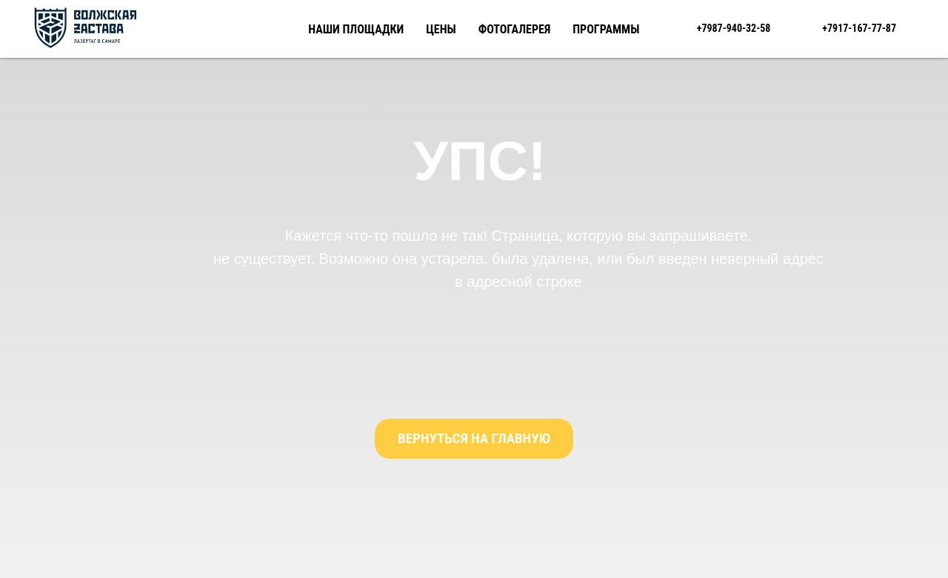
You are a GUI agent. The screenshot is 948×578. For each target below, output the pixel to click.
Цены (441, 29)
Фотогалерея (514, 29)
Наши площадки (356, 29)
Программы (606, 29)
